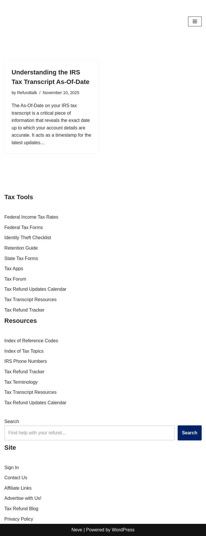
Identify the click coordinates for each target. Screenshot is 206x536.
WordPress (123, 529)
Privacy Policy (18, 519)
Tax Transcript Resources (30, 299)
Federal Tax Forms (23, 227)
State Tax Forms (21, 258)
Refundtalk (27, 92)
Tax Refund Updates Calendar (35, 289)
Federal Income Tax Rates (31, 217)
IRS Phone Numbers (25, 361)
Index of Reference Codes (31, 341)
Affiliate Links (18, 488)
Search (11, 421)
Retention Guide (21, 248)
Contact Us (15, 477)
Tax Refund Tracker (24, 310)
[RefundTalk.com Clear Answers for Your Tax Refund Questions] (21, 21)
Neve (76, 529)
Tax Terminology (21, 382)
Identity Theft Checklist (27, 237)
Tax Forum (15, 279)
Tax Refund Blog (21, 508)
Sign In (11, 467)
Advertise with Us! (22, 498)
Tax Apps (13, 268)
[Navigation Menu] (195, 21)
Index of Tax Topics (24, 351)
